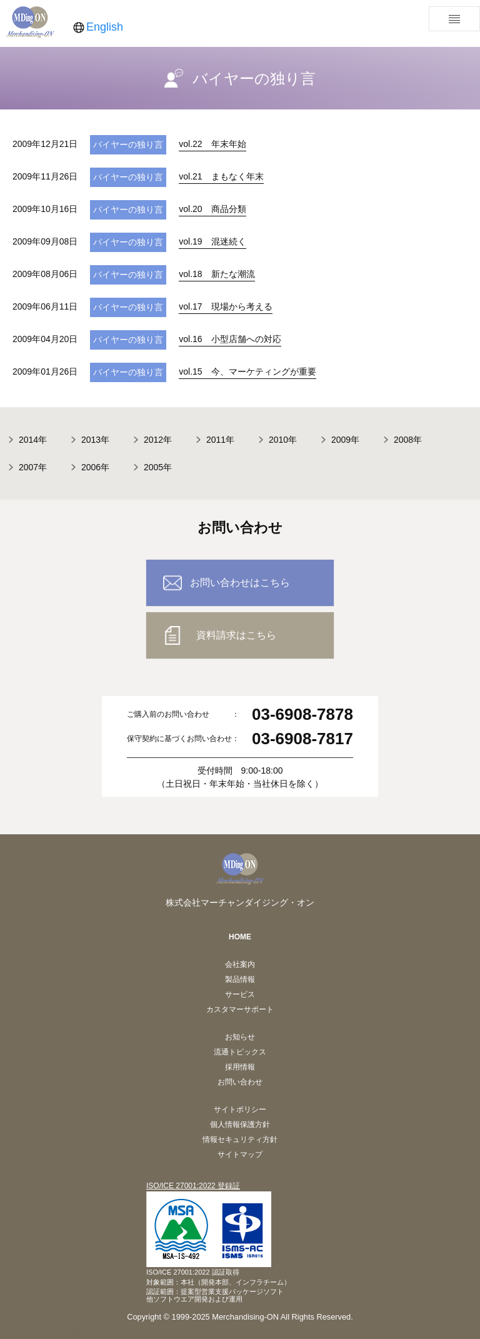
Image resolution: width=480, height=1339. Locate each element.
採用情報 (240, 1067)
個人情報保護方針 (240, 1124)
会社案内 (240, 964)
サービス (240, 994)
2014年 (33, 440)
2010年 (283, 440)
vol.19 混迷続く (212, 241)
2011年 (220, 440)
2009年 (345, 440)
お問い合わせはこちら (240, 582)
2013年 (95, 440)
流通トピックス (240, 1052)
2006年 (95, 467)
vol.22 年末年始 (212, 144)
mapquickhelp (74, 1331)
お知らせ (240, 1037)
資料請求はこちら (236, 635)
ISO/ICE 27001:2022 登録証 (193, 1185)
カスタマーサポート (240, 1009)
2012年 (158, 440)
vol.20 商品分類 (212, 209)
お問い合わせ (240, 1082)
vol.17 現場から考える (225, 306)
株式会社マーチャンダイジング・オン (240, 902)
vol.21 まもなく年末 (221, 176)
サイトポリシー (240, 1109)
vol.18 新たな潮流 (216, 274)
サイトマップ (240, 1154)
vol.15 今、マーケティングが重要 (247, 371)
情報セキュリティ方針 (240, 1139)
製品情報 (240, 979)
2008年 (408, 440)
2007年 (33, 467)
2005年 (158, 467)
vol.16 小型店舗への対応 (230, 339)
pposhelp (20, 1331)
